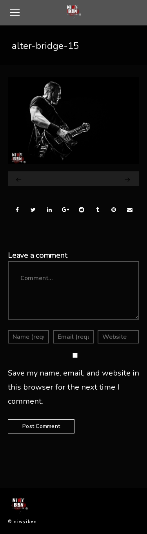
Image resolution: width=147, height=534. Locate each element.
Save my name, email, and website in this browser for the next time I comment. (73, 387)
